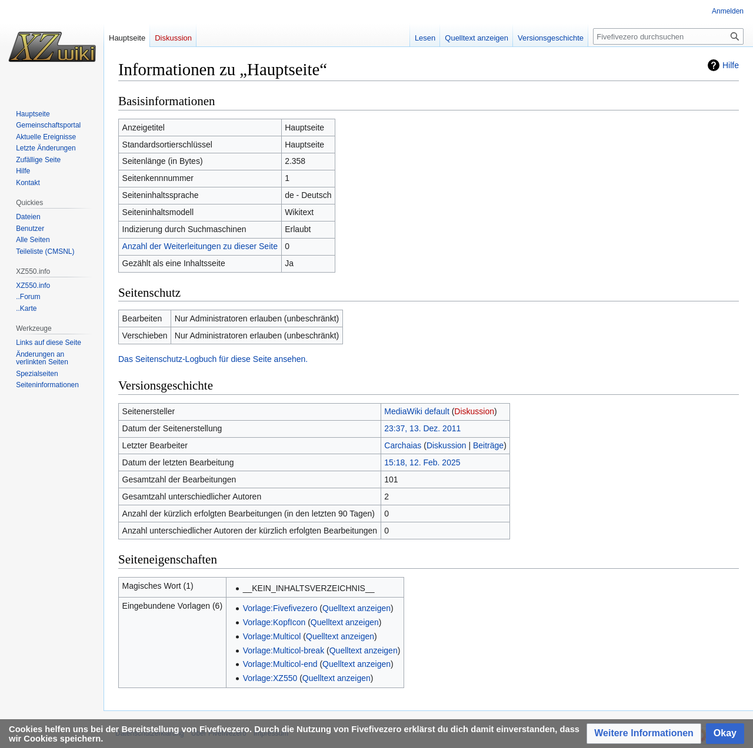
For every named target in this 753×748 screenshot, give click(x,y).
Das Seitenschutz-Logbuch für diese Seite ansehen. (213, 359)
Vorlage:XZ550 (270, 678)
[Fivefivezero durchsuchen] (668, 36)
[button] (644, 733)
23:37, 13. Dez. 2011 (422, 428)
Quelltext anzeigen (356, 608)
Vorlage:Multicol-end (280, 664)
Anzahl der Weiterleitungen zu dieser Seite (200, 246)
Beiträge (488, 445)
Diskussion (474, 411)
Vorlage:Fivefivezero (280, 608)
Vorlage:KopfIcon (274, 622)
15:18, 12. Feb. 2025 (422, 462)
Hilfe (730, 65)
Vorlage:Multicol (272, 636)
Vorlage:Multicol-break (284, 650)
